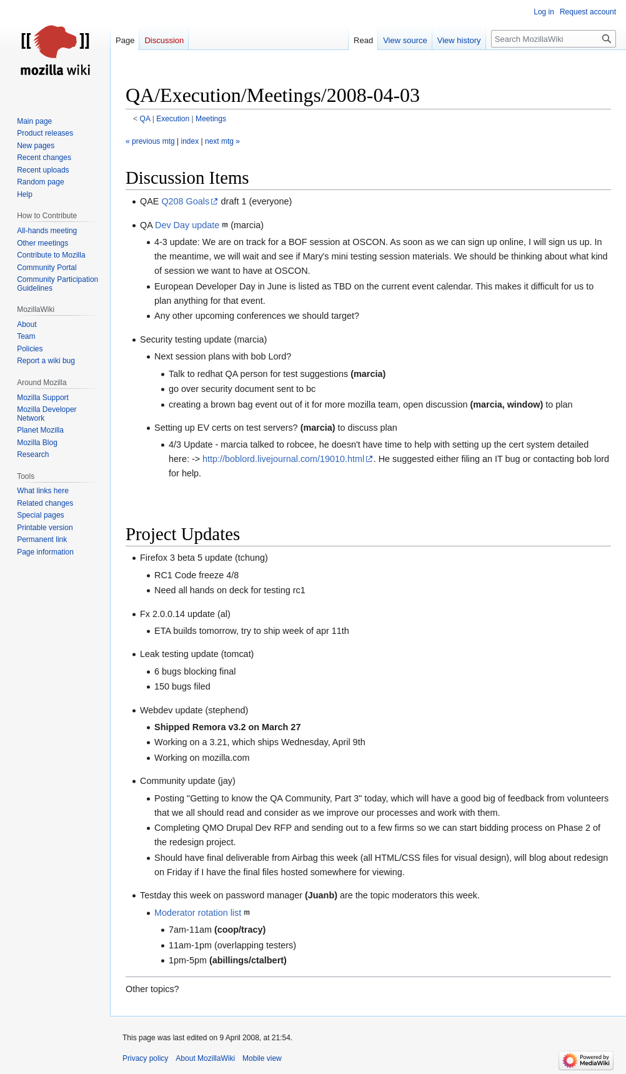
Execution (172, 118)
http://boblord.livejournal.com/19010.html (283, 459)
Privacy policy (145, 1058)
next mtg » (222, 141)
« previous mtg (150, 141)
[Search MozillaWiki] (553, 39)
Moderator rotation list (197, 913)
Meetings (211, 118)
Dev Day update (187, 225)
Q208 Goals (185, 201)
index (190, 141)
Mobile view (262, 1058)
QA (145, 118)
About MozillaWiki (205, 1058)
